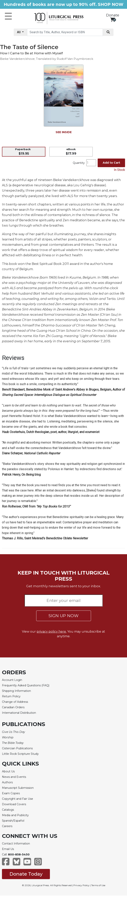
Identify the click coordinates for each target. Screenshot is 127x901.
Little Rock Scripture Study (20, 754)
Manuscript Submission (18, 788)
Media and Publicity (15, 815)
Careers (7, 826)
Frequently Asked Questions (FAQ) (25, 685)
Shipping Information (16, 691)
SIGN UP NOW (63, 615)
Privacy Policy (81, 885)
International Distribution (19, 713)
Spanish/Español (13, 820)
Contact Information (16, 843)
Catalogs (8, 809)
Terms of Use (98, 885)
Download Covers (14, 804)
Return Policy (11, 696)
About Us (8, 771)
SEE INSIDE (64, 132)
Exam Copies (11, 793)
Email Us (8, 849)
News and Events (14, 777)
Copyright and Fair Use (17, 799)
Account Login (12, 680)
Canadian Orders (13, 707)
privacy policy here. (52, 631)
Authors (7, 782)
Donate (112, 15)
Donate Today (25, 874)
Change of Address (15, 702)
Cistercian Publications (17, 748)
